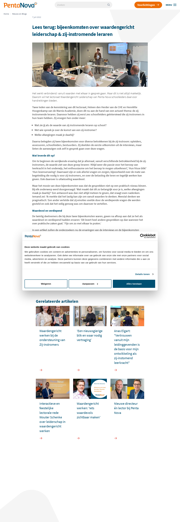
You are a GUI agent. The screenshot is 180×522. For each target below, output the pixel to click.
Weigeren (46, 283)
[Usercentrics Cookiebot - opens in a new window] (142, 236)
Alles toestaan (134, 283)
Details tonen (142, 274)
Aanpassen (90, 283)
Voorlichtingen (148, 5)
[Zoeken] (109, 5)
